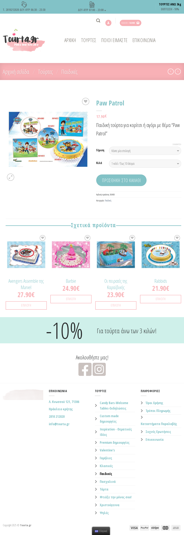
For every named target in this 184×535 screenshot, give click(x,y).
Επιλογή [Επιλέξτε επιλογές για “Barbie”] (71, 299)
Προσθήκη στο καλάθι (121, 180)
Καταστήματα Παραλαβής (159, 423)
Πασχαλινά (108, 481)
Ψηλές (104, 513)
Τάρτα (104, 489)
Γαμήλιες (106, 458)
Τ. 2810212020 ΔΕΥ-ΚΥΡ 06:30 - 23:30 (24, 6)
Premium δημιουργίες (115, 442)
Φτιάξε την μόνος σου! (115, 497)
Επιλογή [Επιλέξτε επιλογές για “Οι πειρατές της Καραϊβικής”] (116, 305)
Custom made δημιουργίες (109, 419)
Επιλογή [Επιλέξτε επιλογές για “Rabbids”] (161, 299)
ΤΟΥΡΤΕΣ (88, 40)
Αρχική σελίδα (16, 72)
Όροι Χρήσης (154, 403)
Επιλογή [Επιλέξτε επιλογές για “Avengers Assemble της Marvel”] (26, 305)
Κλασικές (106, 466)
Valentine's (107, 450)
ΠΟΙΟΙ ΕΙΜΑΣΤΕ (114, 40)
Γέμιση (100, 150)
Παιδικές (69, 72)
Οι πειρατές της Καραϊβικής (115, 284)
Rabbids (160, 281)
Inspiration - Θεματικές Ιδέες (116, 432)
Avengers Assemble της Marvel (26, 284)
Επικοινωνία (155, 439)
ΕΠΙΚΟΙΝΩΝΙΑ (144, 40)
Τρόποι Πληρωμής (158, 410)
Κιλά (99, 163)
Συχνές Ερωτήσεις (158, 431)
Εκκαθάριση (177, 144)
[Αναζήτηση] (98, 20)
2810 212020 (57, 416)
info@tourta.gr (59, 424)
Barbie (71, 281)
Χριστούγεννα (109, 505)
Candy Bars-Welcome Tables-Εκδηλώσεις (114, 405)
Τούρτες (45, 72)
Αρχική (70, 40)
